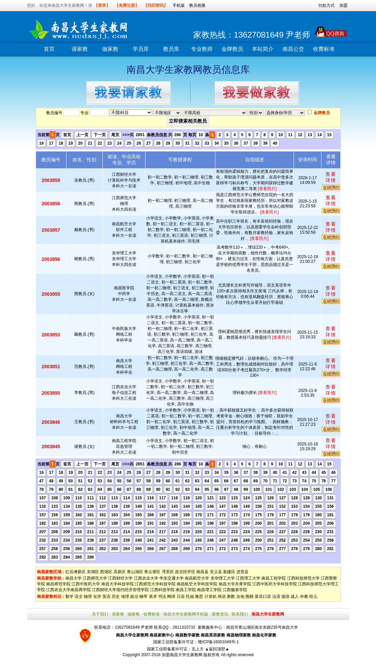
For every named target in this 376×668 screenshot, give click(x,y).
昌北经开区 (185, 571)
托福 (190, 596)
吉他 (240, 596)
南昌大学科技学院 (117, 584)
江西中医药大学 (86, 584)
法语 (276, 596)
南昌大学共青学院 (235, 584)
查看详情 (330, 177)
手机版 (179, 5)
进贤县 (242, 571)
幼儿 (313, 596)
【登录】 (102, 5)
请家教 (80, 49)
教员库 (171, 49)
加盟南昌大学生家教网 (182, 654)
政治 (134, 596)
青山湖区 (135, 571)
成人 (295, 596)
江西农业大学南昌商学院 (68, 589)
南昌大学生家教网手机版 (185, 614)
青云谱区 (152, 571)
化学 (97, 596)
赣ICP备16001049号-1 (218, 642)
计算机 (210, 596)
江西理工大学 (248, 578)
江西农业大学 (146, 578)
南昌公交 (293, 49)
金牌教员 (232, 49)
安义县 (216, 571)
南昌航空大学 (197, 578)
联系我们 (240, 614)
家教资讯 (220, 614)
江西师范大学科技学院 (155, 584)
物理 (88, 596)
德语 (285, 596)
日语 (181, 596)
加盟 (343, 5)
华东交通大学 (171, 578)
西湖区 (106, 571)
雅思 (199, 596)
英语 (106, 596)
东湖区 (93, 571)
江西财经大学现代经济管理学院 (120, 589)
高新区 (120, 571)
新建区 (229, 571)
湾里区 (168, 571)
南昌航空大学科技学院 (197, 584)
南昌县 (202, 571)
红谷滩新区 (75, 571)
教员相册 (197, 5)
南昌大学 (73, 578)
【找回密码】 (155, 5)
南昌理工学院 (209, 589)
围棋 (249, 596)
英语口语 (263, 596)
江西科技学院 (162, 589)
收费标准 (324, 49)
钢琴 (143, 596)
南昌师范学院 (58, 584)
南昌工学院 (186, 589)
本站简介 (263, 49)
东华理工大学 (223, 578)
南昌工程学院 (273, 578)
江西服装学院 (235, 589)
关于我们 (100, 614)
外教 (304, 596)
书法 (162, 596)
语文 (79, 596)
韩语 (222, 596)
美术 (153, 596)
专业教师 (202, 49)
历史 (116, 596)
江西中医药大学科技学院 (274, 584)
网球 (171, 596)
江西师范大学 (95, 578)
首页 (49, 49)
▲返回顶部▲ (217, 649)
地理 (125, 596)
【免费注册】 (127, 5)
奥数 (231, 596)
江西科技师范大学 (303, 578)
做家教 (110, 49)
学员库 (141, 49)
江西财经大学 (120, 578)
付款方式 (326, 5)
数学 (69, 596)
